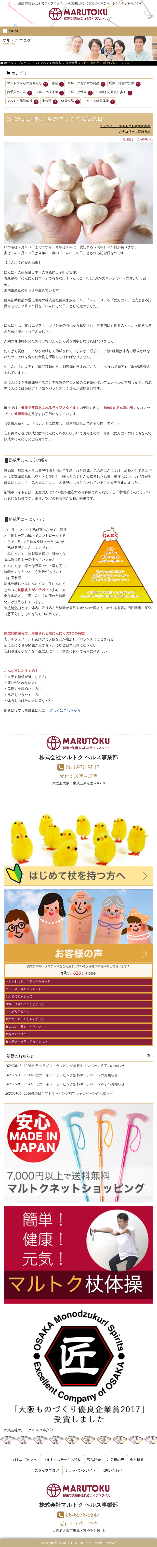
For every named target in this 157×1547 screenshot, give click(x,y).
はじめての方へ (25, 1460)
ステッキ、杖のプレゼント (23, 989)
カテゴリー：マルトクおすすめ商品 (125, 126)
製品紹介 (94, 1460)
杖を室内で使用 (16, 1034)
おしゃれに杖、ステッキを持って (28, 981)
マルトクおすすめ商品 (86, 84)
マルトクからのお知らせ (27, 84)
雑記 (58, 84)
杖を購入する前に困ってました (26, 1041)
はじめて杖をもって (19, 996)
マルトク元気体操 (23, 101)
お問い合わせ (112, 1470)
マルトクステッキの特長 (62, 1460)
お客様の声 (115, 1460)
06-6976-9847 (78, 767)
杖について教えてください (23, 1026)
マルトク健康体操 (99, 101)
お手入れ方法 (19, 93)
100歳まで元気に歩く (114, 93)
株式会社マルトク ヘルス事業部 (28, 1430)
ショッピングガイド (80, 1470)
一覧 (147, 1055)
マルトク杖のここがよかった (25, 1004)
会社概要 (137, 1460)
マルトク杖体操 (50, 93)
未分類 (50, 101)
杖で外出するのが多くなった (25, 1019)
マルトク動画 (80, 93)
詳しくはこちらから (65, 710)
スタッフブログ (47, 1470)
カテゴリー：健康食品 (135, 131)
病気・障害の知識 (125, 84)
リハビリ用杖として (19, 1011)
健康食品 (70, 101)
